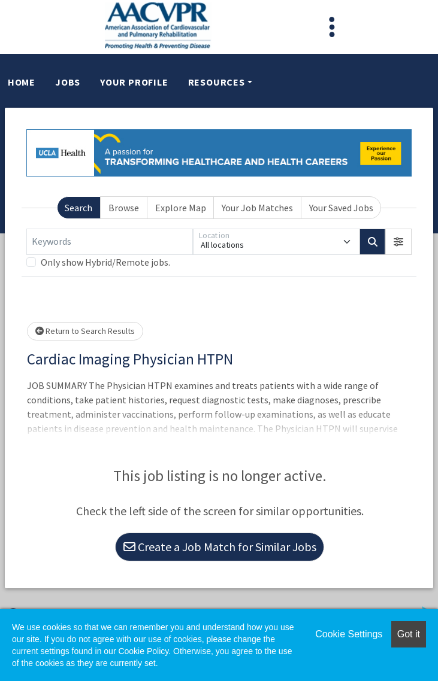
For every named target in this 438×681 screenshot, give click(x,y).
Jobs (67, 82)
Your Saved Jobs (341, 208)
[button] (398, 242)
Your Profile (134, 82)
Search (78, 208)
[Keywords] (109, 242)
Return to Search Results (85, 331)
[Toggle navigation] (332, 27)
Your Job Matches (257, 208)
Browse (123, 208)
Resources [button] (216, 82)
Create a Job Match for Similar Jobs (219, 546)
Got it (408, 634)
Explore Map (180, 208)
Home (21, 82)
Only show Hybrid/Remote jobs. (105, 262)
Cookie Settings (348, 634)
